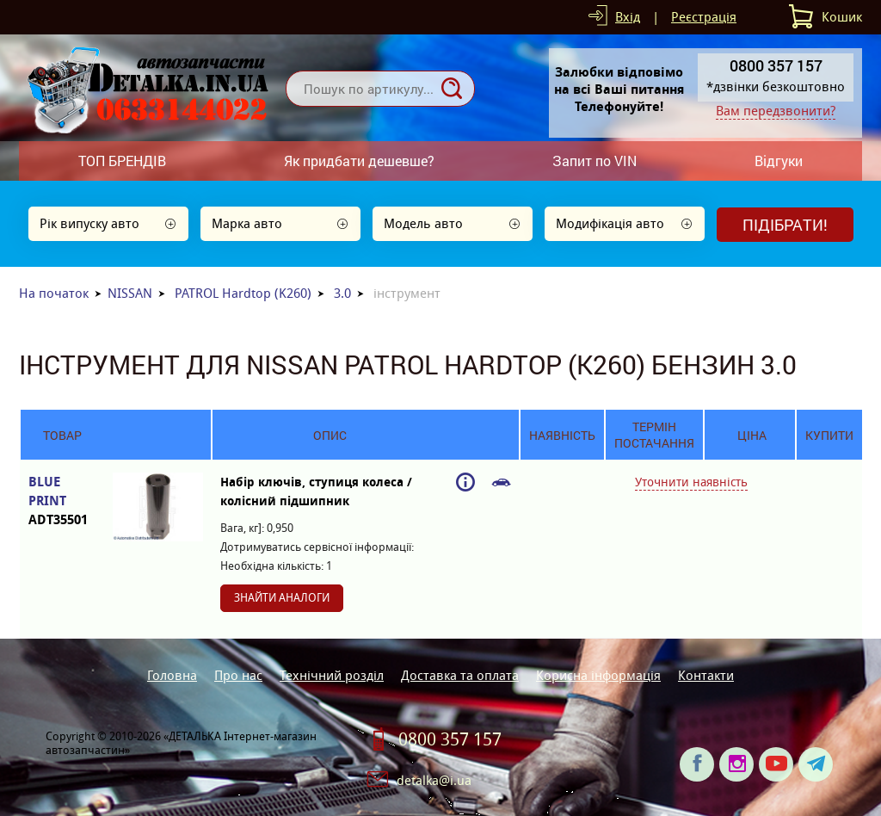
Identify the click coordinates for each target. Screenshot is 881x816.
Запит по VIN (594, 160)
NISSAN (130, 293)
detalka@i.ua (434, 780)
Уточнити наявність (691, 482)
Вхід (627, 17)
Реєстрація (703, 17)
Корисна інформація (598, 675)
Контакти (706, 675)
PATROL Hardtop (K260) (243, 293)
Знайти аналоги (282, 597)
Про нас (238, 675)
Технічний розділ (332, 675)
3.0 (342, 293)
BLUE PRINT (61, 501)
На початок (54, 293)
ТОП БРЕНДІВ (122, 160)
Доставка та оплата (460, 675)
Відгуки (779, 160)
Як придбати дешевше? (359, 160)
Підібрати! (785, 224)
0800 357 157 (450, 739)
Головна (172, 675)
